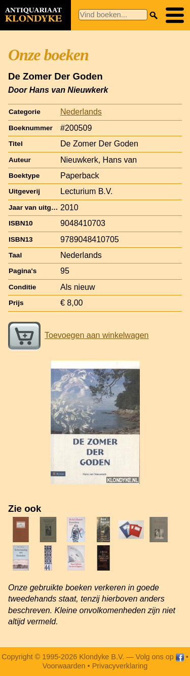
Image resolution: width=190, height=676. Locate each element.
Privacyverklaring (120, 666)
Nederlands (81, 111)
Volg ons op (160, 657)
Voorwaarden (64, 666)
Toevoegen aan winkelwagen (78, 335)
